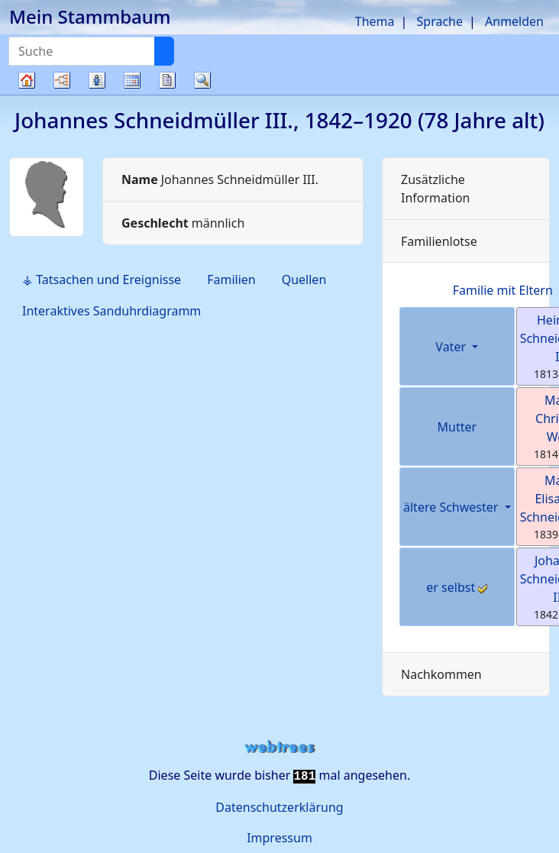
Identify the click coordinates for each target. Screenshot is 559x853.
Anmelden (514, 21)
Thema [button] (375, 21)
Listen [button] (97, 80)
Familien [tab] (231, 279)
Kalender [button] (132, 80)
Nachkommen (441, 674)
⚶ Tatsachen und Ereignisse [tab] (101, 279)
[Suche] (164, 51)
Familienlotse (439, 241)
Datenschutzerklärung (279, 807)
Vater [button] (452, 346)
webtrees (279, 747)
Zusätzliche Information (435, 188)
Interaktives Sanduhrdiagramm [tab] (111, 310)
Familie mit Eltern (503, 290)
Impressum (279, 837)
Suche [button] (202, 80)
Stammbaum (26, 94)
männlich (182, 223)
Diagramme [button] (61, 80)
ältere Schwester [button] (452, 507)
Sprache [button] (440, 21)
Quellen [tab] (304, 279)
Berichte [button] (167, 80)
